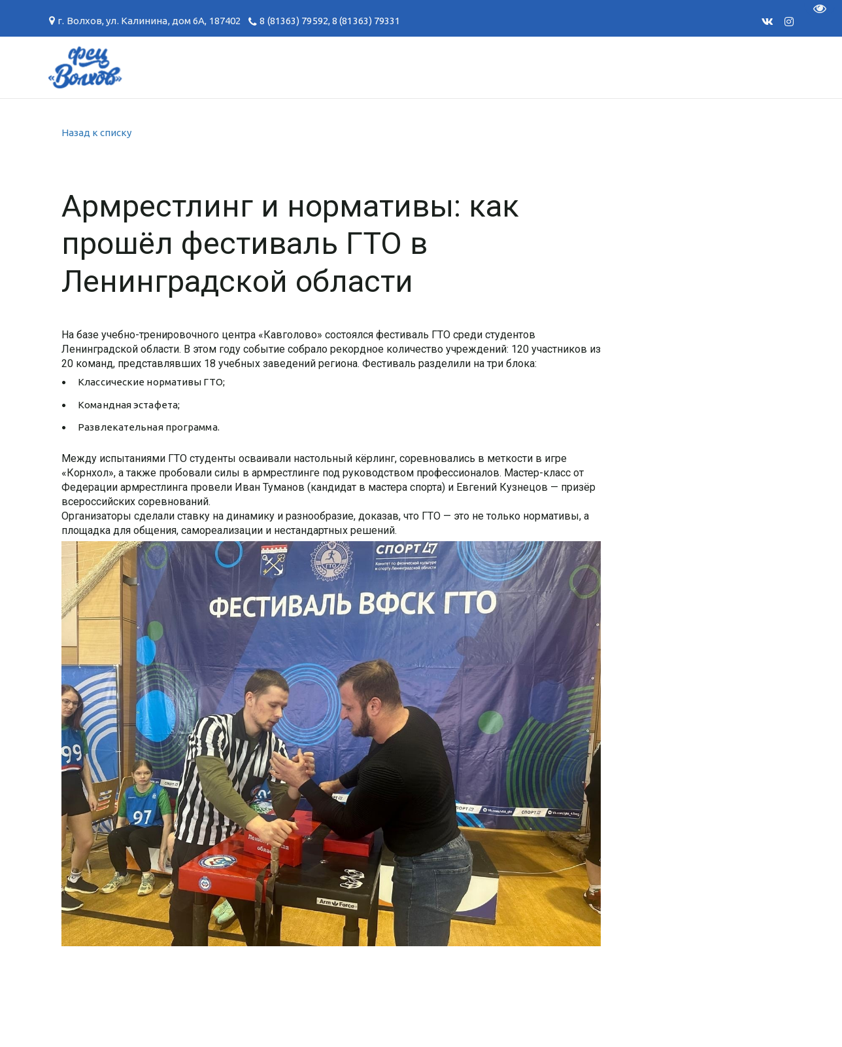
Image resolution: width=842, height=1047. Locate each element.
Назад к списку (96, 132)
